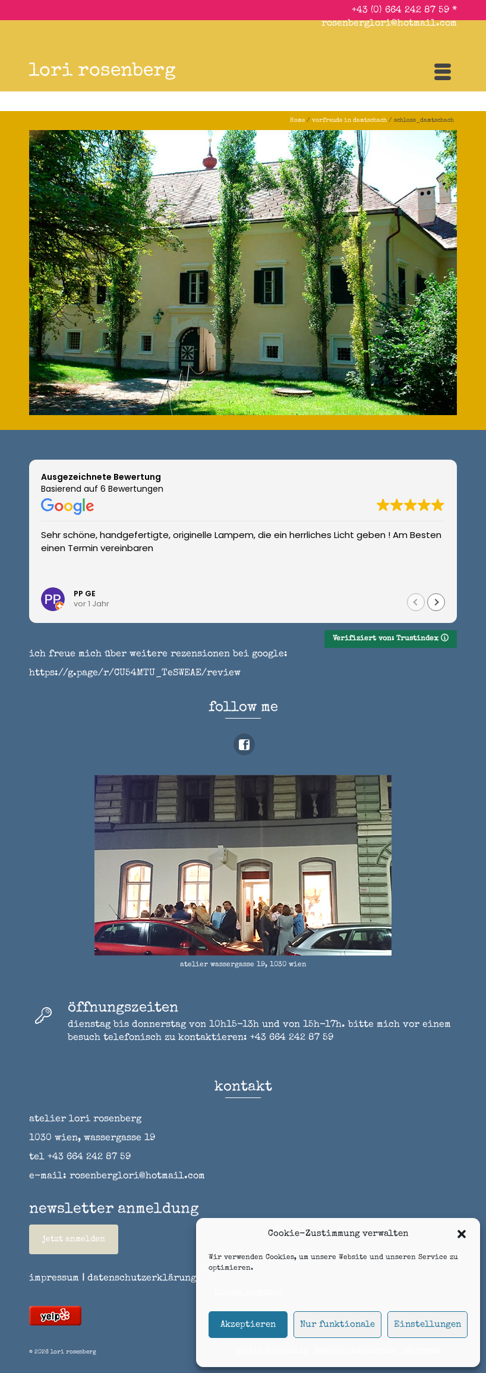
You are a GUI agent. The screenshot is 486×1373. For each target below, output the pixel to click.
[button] (462, 1234)
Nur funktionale (337, 1324)
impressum (421, 1351)
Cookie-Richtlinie (272, 1351)
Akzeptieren (248, 1324)
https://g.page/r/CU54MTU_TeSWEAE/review (135, 673)
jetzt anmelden (73, 1239)
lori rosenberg (102, 71)
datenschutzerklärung (141, 1278)
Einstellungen (427, 1324)
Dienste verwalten (248, 1292)
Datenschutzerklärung (355, 1351)
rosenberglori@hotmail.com (389, 24)
